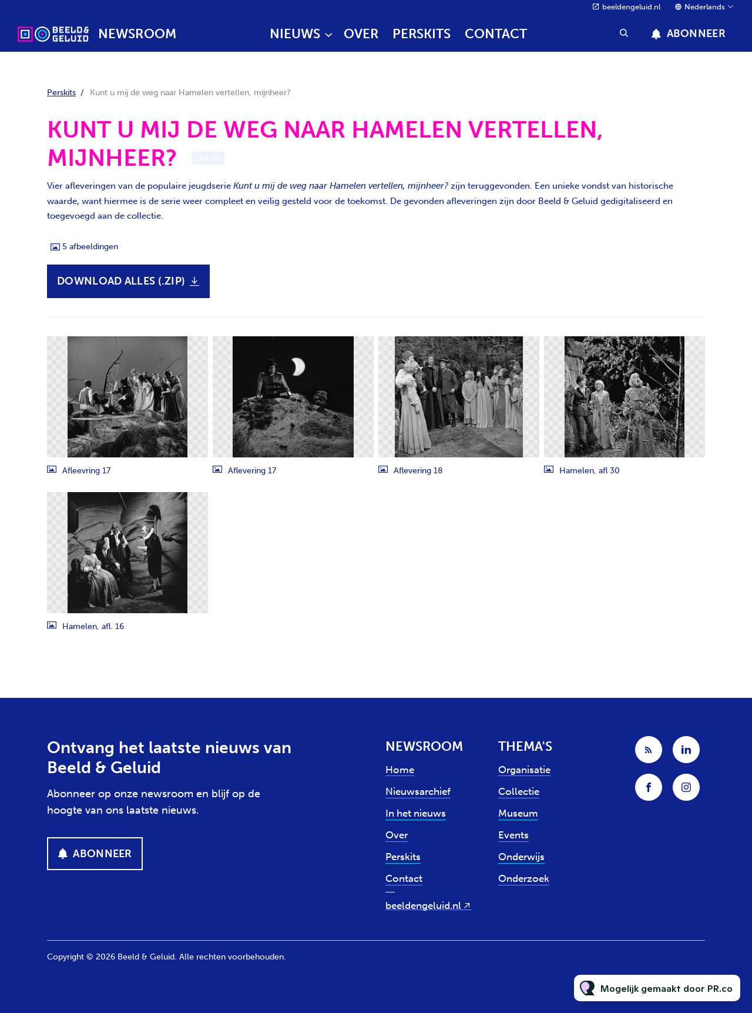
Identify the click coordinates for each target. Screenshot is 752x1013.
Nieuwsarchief (418, 791)
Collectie (518, 791)
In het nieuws (415, 813)
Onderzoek (523, 878)
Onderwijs (521, 856)
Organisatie (524, 769)
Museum (518, 813)
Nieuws (295, 34)
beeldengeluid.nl (631, 6)
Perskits (421, 34)
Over (361, 34)
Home (399, 769)
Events (513, 835)
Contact (496, 34)
